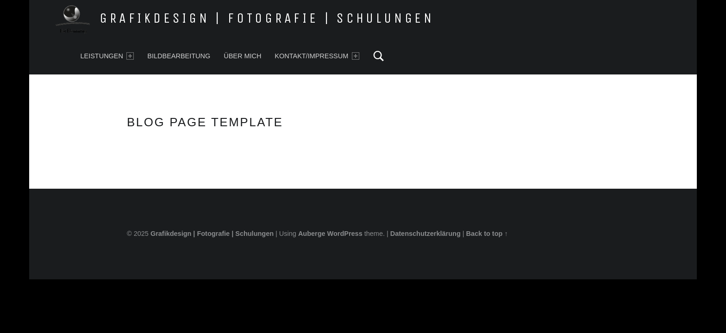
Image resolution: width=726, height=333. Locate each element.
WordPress (345, 233)
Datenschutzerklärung (425, 233)
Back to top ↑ (487, 233)
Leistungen (107, 56)
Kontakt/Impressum (317, 56)
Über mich (242, 56)
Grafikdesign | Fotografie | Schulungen (267, 18)
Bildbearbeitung (178, 56)
